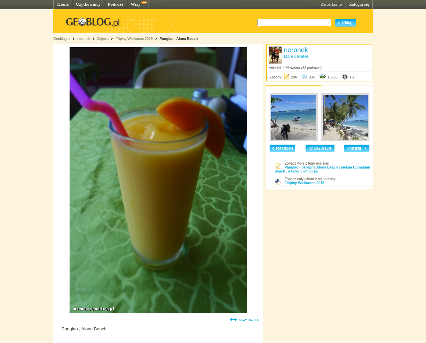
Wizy (135, 4)
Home (63, 4)
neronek (83, 39)
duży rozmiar (249, 319)
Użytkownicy (88, 4)
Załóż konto (331, 4)
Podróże (115, 4)
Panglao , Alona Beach (179, 39)
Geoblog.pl (62, 39)
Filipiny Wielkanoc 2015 (134, 39)
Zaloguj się (359, 4)
